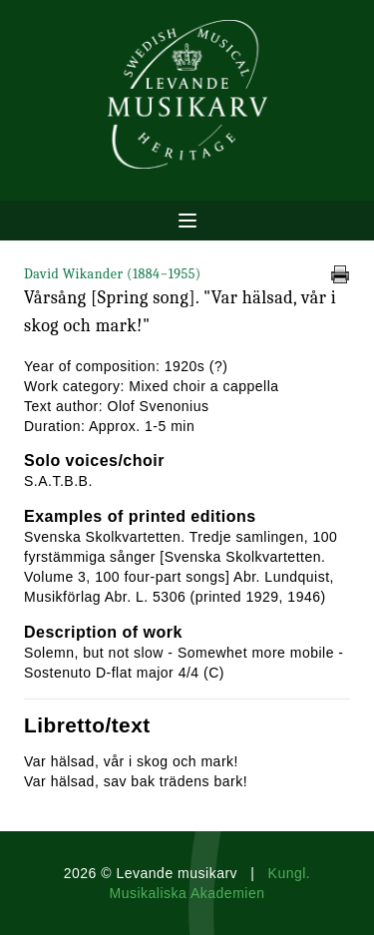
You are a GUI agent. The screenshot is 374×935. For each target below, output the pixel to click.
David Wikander (112, 273)
